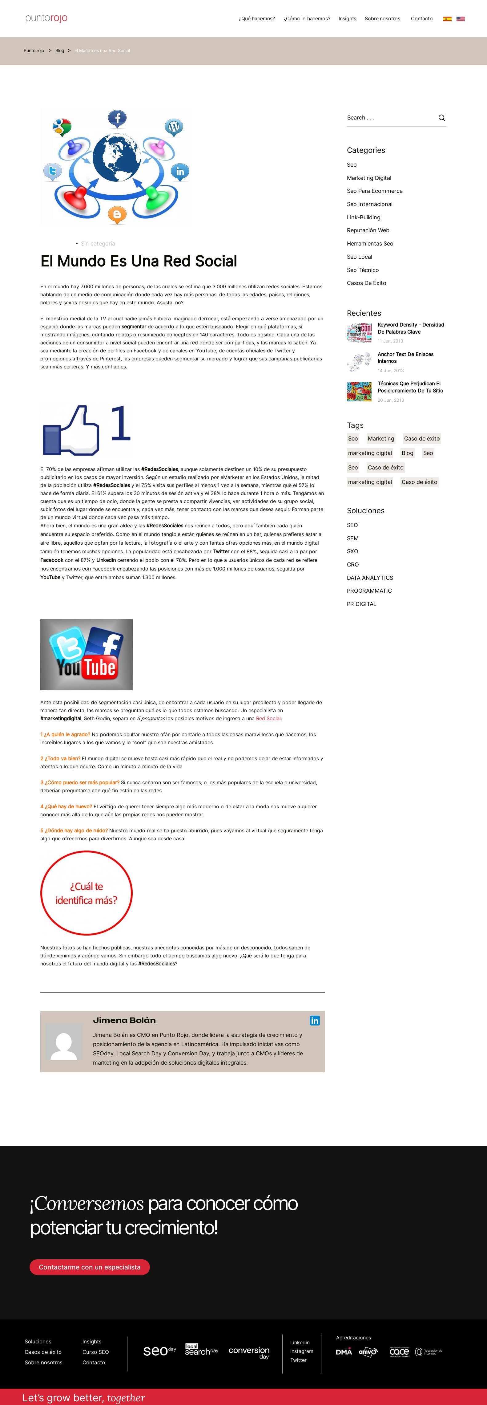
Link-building (363, 217)
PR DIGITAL (361, 604)
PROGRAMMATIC (369, 590)
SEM (353, 538)
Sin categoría (98, 243)
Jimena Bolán (206, 1020)
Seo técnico (363, 270)
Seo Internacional (369, 204)
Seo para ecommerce (375, 191)
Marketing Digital (369, 178)
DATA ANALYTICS (370, 578)
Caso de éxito (422, 438)
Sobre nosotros (43, 1362)
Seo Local (359, 257)
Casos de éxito (366, 283)
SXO (352, 551)
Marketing (381, 438)
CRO (353, 564)
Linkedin (300, 1343)
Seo (352, 164)
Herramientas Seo (370, 243)
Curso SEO (96, 1352)
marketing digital (370, 453)
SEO (352, 525)
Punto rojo (34, 50)
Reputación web (368, 230)
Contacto (422, 18)
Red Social (268, 718)
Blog (59, 50)
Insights (92, 1341)
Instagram (301, 1351)
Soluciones (38, 1341)
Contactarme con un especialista (90, 1267)
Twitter (298, 1360)
